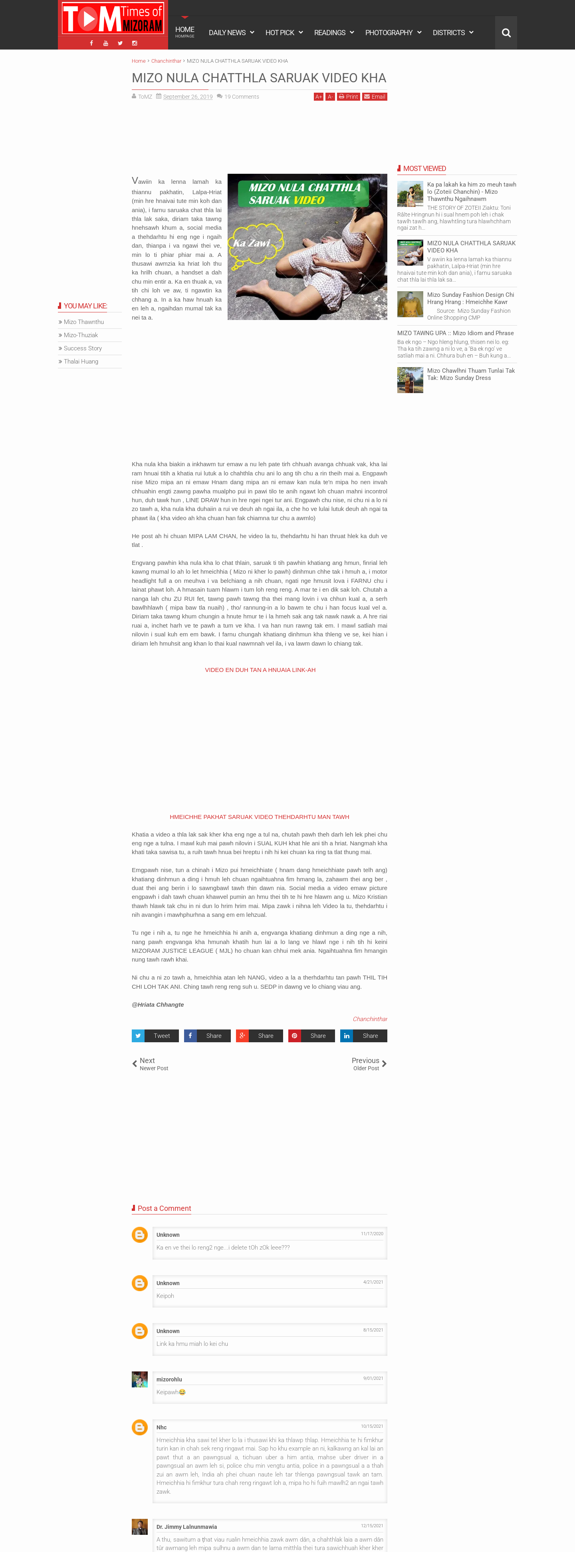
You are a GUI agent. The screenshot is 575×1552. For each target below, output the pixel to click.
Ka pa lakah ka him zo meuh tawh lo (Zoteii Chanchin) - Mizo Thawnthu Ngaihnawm (471, 192)
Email (374, 96)
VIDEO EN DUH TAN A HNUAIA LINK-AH (260, 669)
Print (348, 96)
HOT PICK (280, 32)
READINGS (329, 32)
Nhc (162, 1427)
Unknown (168, 1235)
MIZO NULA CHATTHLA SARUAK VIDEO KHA (259, 77)
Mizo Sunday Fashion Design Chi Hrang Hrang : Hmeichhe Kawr (470, 298)
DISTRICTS (449, 32)
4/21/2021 (373, 1282)
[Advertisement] (259, 140)
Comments (241, 96)
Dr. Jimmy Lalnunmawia (187, 1527)
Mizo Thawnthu (84, 322)
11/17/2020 (372, 1233)
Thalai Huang (81, 361)
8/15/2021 (373, 1330)
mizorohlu (169, 1379)
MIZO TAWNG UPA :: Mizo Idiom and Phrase (455, 333)
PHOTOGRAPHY (388, 32)
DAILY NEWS (227, 32)
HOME (184, 32)
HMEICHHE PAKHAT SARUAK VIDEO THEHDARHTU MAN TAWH (259, 816)
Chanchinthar (370, 1019)
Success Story (83, 348)
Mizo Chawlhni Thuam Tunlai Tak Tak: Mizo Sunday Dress (471, 374)
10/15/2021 (372, 1426)
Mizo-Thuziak (81, 335)
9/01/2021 (373, 1378)
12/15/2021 (372, 1525)
